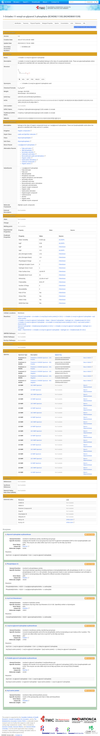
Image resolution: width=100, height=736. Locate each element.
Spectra (57, 23)
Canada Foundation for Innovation (19, 719)
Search (26, 2)
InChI (43, 79)
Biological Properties (47, 23)
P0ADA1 (26, 608)
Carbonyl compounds (29, 161)
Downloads (36, 2)
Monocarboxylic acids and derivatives (34, 156)
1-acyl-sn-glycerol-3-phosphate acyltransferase (22, 626)
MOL (23, 79)
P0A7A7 (26, 546)
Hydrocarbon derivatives (30, 160)
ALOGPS (61, 240)
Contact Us (55, 2)
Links (71, 23)
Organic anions (27, 163)
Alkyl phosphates (28, 150)
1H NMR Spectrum (36, 390)
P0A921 (26, 578)
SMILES (37, 79)
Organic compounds (25, 130)
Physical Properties (35, 23)
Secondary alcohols (28, 152)
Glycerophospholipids (25, 138)
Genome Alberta (18, 727)
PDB (32, 79)
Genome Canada (7, 727)
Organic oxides (27, 158)
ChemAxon (62, 247)
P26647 (26, 638)
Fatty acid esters (27, 148)
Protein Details (89, 534)
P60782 (26, 670)
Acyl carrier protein (13, 690)
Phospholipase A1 (13, 564)
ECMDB (8, 2)
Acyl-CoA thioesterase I (14, 598)
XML (84, 23)
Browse (17, 2)
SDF (28, 79)
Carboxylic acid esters (29, 154)
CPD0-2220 (70, 519)
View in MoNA (88, 357)
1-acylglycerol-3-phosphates (27, 145)
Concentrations (64, 23)
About (45, 2)
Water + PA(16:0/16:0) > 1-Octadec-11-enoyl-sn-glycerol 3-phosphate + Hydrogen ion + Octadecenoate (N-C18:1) (52, 330)
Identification (18, 23)
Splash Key (58, 355)
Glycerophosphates (24, 141)
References (78, 23)
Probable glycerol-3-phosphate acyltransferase (22, 658)
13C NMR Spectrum (36, 385)
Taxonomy (25, 23)
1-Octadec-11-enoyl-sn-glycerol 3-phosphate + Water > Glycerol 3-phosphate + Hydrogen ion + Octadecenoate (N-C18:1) (54, 320)
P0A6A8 (26, 700)
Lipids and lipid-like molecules (27, 134)
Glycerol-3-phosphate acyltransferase (19, 534)
